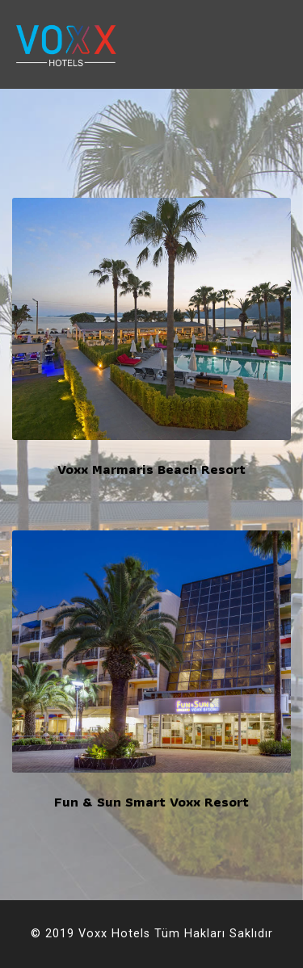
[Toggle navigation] (278, 44)
